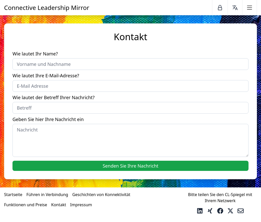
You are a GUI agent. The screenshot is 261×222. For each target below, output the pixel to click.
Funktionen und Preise (25, 205)
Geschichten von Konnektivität (101, 194)
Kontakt (58, 205)
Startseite (13, 194)
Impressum (81, 205)
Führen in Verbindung (47, 194)
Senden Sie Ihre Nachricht (131, 166)
